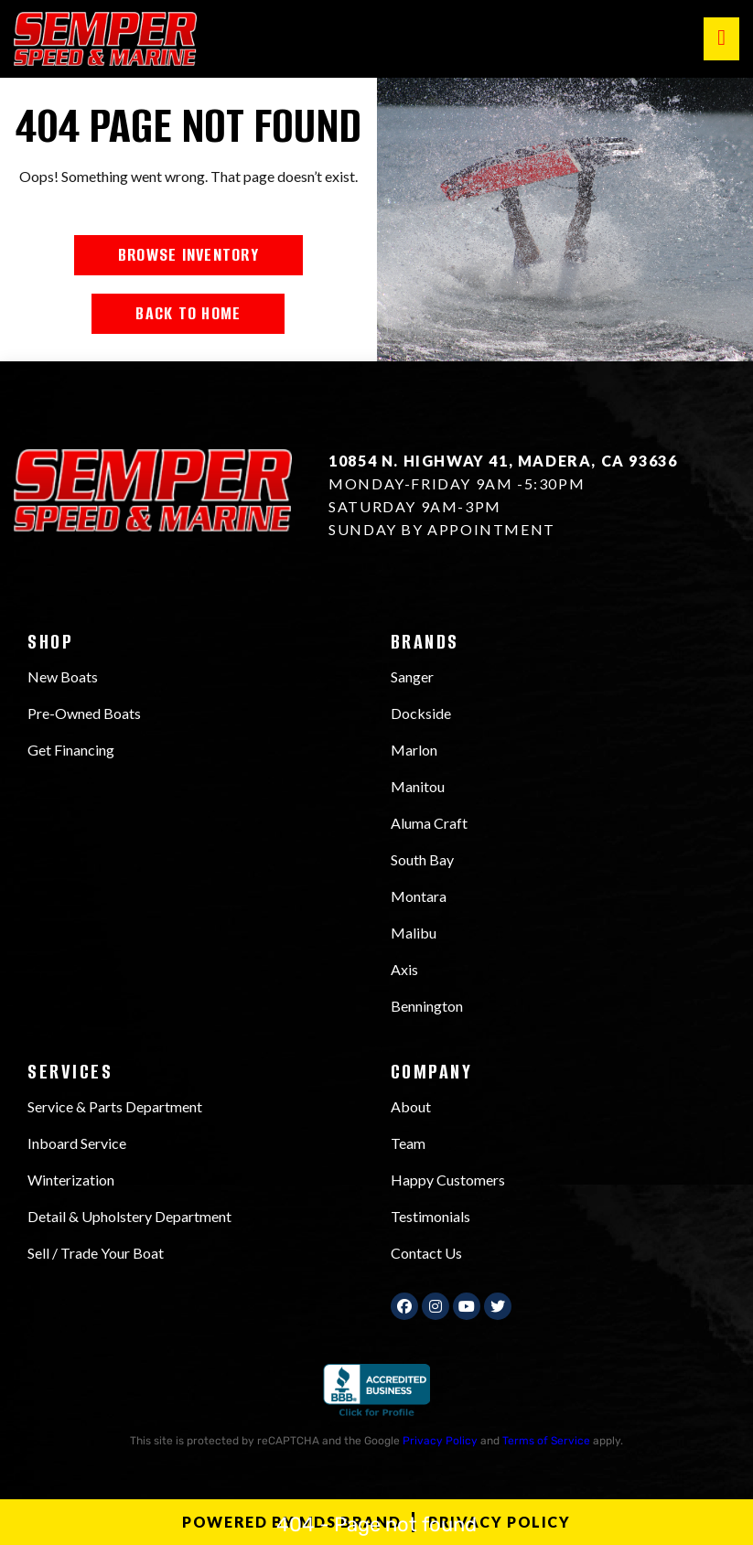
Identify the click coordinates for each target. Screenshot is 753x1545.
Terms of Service (546, 1440)
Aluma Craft (429, 823)
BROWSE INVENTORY (188, 254)
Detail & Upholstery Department (129, 1216)
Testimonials (430, 1216)
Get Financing (70, 749)
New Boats (62, 676)
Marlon (414, 749)
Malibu (413, 932)
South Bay (422, 859)
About (411, 1106)
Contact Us (426, 1252)
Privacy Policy (440, 1440)
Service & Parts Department (114, 1106)
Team (408, 1143)
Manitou (418, 786)
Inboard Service (76, 1143)
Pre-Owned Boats (84, 713)
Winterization (70, 1179)
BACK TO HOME (188, 313)
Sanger (412, 676)
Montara (418, 896)
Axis (404, 969)
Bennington (427, 1005)
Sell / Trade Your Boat (95, 1252)
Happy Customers (448, 1179)
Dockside (421, 713)
